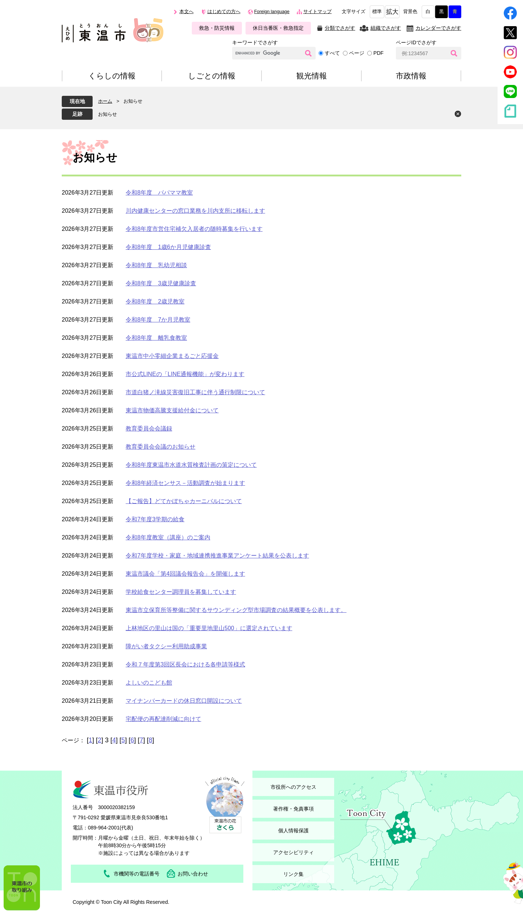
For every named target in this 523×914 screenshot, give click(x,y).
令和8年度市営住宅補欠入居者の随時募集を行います (194, 229)
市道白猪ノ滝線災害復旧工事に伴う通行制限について (195, 392)
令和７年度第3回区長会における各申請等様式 (185, 664)
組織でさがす (385, 28)
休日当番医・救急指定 (278, 28)
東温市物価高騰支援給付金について (172, 410)
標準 (377, 11)
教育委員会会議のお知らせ (160, 447)
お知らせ (107, 114)
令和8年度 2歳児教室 (155, 301)
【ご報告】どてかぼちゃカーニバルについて (184, 501)
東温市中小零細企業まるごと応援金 (172, 356)
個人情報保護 (293, 830)
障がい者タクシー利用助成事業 (166, 646)
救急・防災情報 (217, 28)
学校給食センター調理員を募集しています (181, 592)
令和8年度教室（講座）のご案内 (168, 537)
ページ (356, 53)
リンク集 (293, 874)
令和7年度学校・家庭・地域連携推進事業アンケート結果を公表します (217, 555)
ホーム (105, 101)
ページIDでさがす (416, 42)
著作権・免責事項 (293, 809)
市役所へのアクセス (293, 787)
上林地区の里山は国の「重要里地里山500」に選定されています (209, 628)
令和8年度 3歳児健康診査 (161, 283)
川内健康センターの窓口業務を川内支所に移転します (195, 211)
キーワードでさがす (255, 42)
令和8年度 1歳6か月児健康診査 (168, 247)
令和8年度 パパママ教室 (159, 192)
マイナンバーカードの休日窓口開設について (184, 701)
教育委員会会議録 (149, 428)
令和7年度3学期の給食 (155, 519)
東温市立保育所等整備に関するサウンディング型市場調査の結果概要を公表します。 (236, 610)
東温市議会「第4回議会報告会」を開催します (185, 574)
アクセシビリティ (293, 852)
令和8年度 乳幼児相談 (156, 265)
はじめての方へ (223, 11)
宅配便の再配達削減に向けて (163, 719)
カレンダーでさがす (438, 28)
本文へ (186, 11)
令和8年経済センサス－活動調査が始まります (185, 483)
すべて (332, 53)
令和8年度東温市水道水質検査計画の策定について (191, 465)
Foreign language (271, 11)
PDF (378, 53)
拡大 (392, 11)
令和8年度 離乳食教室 (156, 338)
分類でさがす (340, 28)
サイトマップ (317, 11)
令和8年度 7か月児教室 (158, 320)
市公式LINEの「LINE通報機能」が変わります (185, 374)
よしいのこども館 (149, 683)
